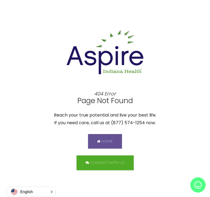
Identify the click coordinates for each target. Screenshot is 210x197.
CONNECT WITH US (105, 162)
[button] (31, 192)
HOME (105, 141)
